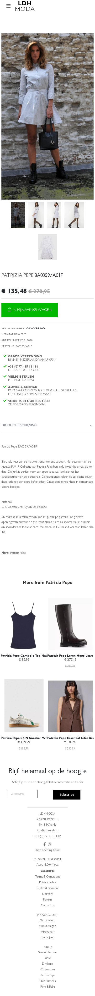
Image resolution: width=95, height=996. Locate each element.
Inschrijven (47, 937)
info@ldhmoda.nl (47, 830)
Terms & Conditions (47, 876)
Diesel (48, 958)
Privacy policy (47, 882)
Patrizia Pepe (47, 975)
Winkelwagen (47, 926)
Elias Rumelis (48, 981)
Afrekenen (47, 932)
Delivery (47, 894)
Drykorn (47, 964)
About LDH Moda (47, 865)
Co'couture (47, 969)
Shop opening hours (47, 850)
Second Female (47, 952)
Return (47, 899)
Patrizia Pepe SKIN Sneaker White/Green (31, 738)
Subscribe (67, 794)
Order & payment (48, 888)
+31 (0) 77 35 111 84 (47, 836)
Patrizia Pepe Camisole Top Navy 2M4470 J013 (34, 655)
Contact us (47, 905)
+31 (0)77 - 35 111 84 (23, 366)
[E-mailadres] (22, 794)
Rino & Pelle (47, 987)
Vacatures (47, 871)
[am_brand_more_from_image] (24, 621)
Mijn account (47, 920)
